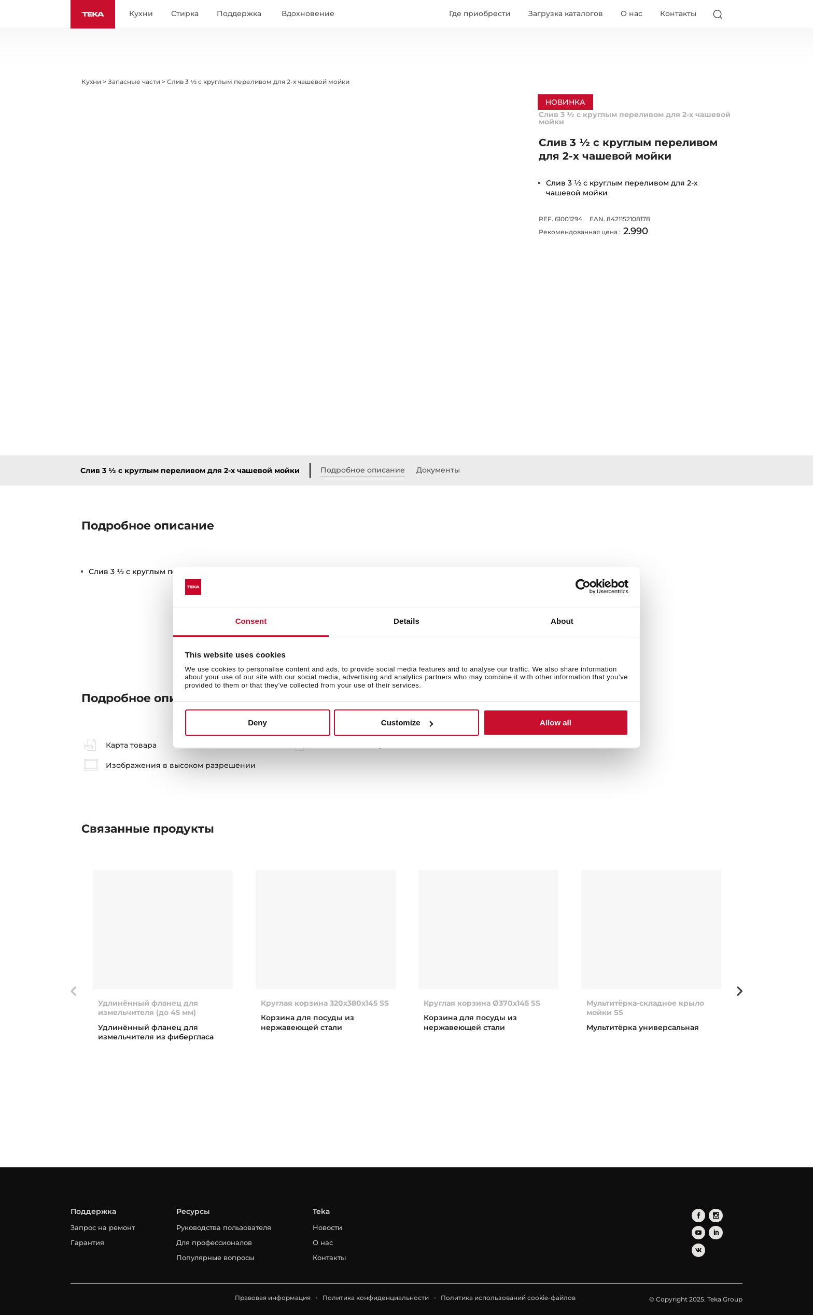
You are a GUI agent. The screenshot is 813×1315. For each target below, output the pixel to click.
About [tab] (562, 621)
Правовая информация (273, 1298)
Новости (327, 1228)
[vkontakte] (712, 1230)
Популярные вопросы (215, 1258)
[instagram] (712, 1214)
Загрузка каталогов (565, 14)
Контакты (678, 14)
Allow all (555, 722)
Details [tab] (406, 621)
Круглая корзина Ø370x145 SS (482, 1003)
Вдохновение (311, 14)
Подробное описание (367, 470)
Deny (257, 722)
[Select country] (737, 14)
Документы (442, 470)
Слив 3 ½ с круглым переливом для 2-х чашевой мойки (194, 471)
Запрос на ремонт (103, 1228)
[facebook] (697, 1214)
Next (739, 992)
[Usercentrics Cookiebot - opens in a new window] (583, 587)
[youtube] (728, 1214)
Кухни (145, 14)
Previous (73, 992)
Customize (407, 722)
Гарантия (87, 1243)
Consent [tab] (251, 621)
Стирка (188, 14)
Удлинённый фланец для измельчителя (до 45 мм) (148, 1008)
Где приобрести (480, 14)
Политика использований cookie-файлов (508, 1298)
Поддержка (242, 14)
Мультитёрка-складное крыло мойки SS (645, 1008)
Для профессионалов (214, 1243)
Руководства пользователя (223, 1228)
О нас (631, 14)
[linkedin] (697, 1230)
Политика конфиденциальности (376, 1298)
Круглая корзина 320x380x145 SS (325, 1003)
